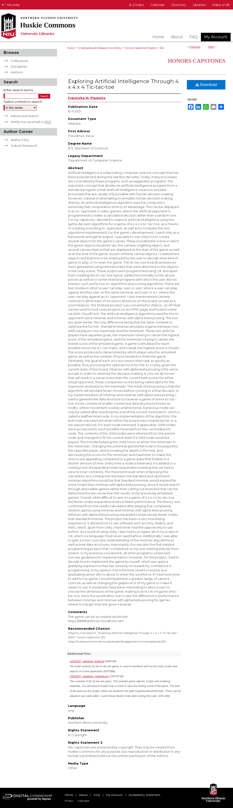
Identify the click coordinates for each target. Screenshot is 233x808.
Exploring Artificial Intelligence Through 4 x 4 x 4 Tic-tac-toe (123, 84)
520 (162, 48)
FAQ (97, 795)
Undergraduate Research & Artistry (99, 48)
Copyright (83, 800)
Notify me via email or (31, 122)
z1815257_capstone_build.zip (87, 661)
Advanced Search (25, 116)
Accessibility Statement (144, 795)
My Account (114, 795)
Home (71, 48)
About (83, 795)
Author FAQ (20, 140)
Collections (19, 61)
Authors (17, 72)
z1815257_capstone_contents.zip (89, 676)
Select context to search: (23, 102)
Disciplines (19, 66)
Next (211, 46)
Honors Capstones (196, 61)
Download (206, 85)
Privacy (69, 800)
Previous (194, 46)
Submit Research (24, 145)
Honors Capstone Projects (141, 48)
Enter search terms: (19, 90)
